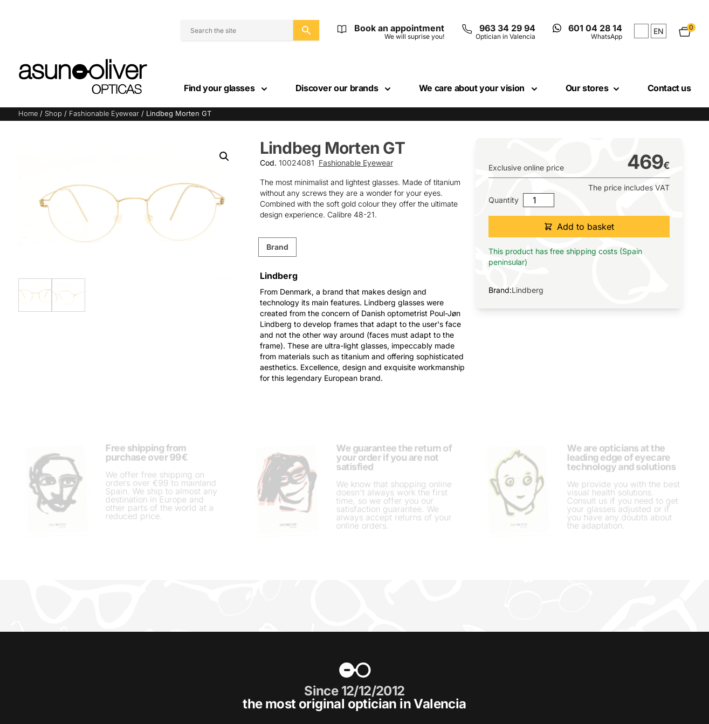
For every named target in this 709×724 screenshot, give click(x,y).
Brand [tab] (277, 246)
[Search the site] (306, 30)
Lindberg (527, 290)
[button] (224, 156)
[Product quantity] (538, 200)
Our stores (594, 88)
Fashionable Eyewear (104, 114)
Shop (53, 114)
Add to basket (579, 226)
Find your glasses (227, 88)
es (641, 31)
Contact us (669, 88)
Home (28, 114)
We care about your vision (479, 88)
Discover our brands (344, 88)
